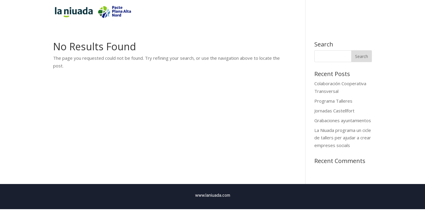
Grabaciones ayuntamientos (342, 120)
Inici (289, 12)
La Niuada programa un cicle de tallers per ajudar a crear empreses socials (342, 137)
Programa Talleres (333, 101)
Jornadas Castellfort (334, 111)
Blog (355, 12)
